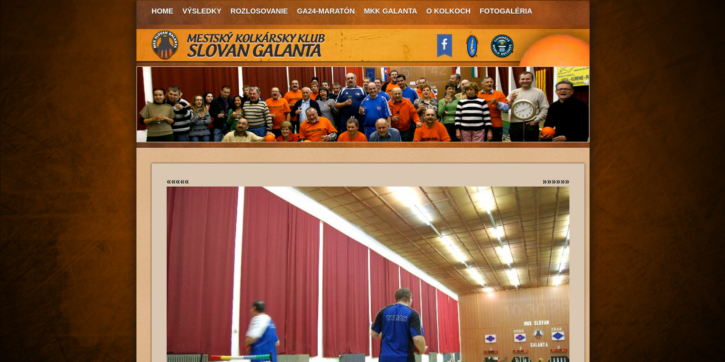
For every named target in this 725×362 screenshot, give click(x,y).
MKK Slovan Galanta (239, 45)
